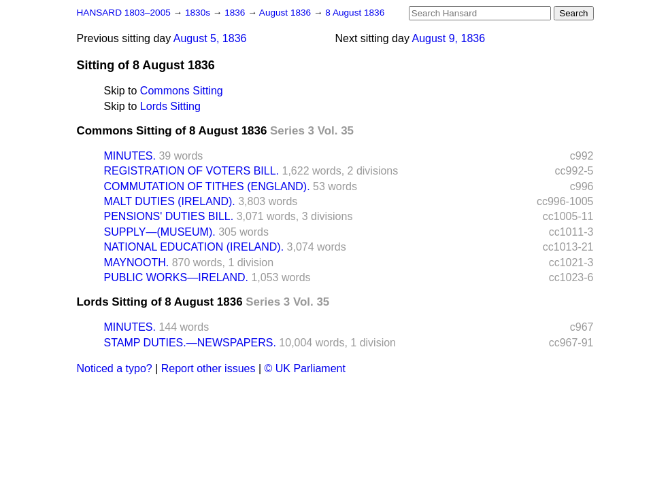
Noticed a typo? (114, 368)
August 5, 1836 (210, 38)
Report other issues (208, 368)
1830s (199, 12)
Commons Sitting (181, 90)
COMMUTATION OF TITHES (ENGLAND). (207, 186)
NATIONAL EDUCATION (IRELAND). (194, 247)
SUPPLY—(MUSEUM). (160, 232)
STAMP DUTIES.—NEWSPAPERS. (190, 342)
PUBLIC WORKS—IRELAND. (176, 277)
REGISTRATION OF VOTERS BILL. (192, 171)
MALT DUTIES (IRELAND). (169, 201)
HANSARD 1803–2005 (124, 12)
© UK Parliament (305, 368)
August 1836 (286, 12)
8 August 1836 (354, 12)
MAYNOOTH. (136, 262)
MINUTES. (130, 156)
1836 (236, 12)
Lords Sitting (170, 106)
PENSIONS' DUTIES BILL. (169, 216)
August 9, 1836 (448, 38)
